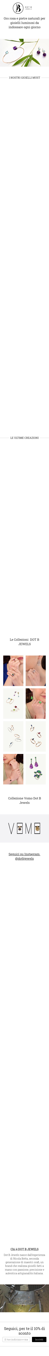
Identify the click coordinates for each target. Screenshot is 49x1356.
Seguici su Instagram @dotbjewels (24, 856)
